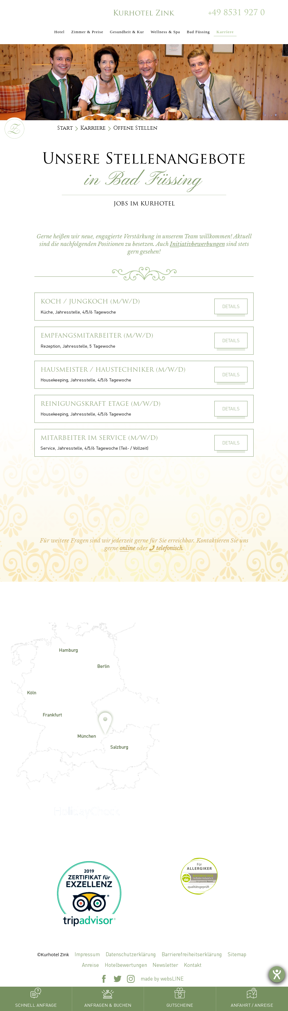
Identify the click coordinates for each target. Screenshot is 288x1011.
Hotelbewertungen (126, 964)
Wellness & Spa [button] (165, 32)
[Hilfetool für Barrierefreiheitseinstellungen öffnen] (277, 974)
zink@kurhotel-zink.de (201, 737)
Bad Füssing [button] (198, 32)
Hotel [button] (59, 32)
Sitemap (237, 954)
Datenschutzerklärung (131, 954)
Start (65, 128)
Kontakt (193, 964)
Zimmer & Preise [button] (87, 32)
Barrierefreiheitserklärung (192, 954)
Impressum (87, 954)
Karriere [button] (225, 32)
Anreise (90, 964)
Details (231, 306)
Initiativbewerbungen (197, 243)
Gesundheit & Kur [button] (127, 32)
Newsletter (165, 964)
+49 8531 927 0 (236, 13)
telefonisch (165, 548)
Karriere (93, 128)
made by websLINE (162, 978)
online (127, 548)
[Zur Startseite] (144, 12)
